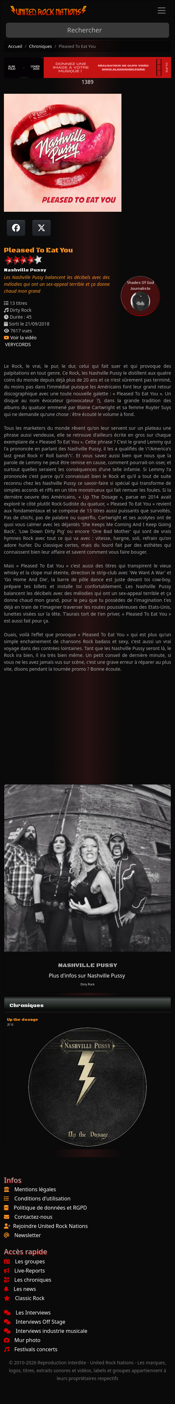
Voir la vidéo (20, 337)
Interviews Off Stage (34, 1321)
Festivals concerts (30, 1349)
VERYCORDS (17, 344)
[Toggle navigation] (161, 10)
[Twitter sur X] (41, 228)
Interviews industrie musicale (46, 1331)
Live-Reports (24, 1270)
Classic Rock (24, 1298)
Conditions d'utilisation (42, 1198)
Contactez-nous (33, 1216)
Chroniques (40, 46)
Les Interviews (27, 1312)
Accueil (15, 46)
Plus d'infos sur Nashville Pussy (87, 975)
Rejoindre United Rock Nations (50, 1226)
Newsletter (27, 1235)
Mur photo (22, 1340)
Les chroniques (27, 1279)
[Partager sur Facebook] (16, 228)
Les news (20, 1289)
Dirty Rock (88, 984)
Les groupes (24, 1261)
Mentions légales (35, 1189)
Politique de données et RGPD (50, 1207)
